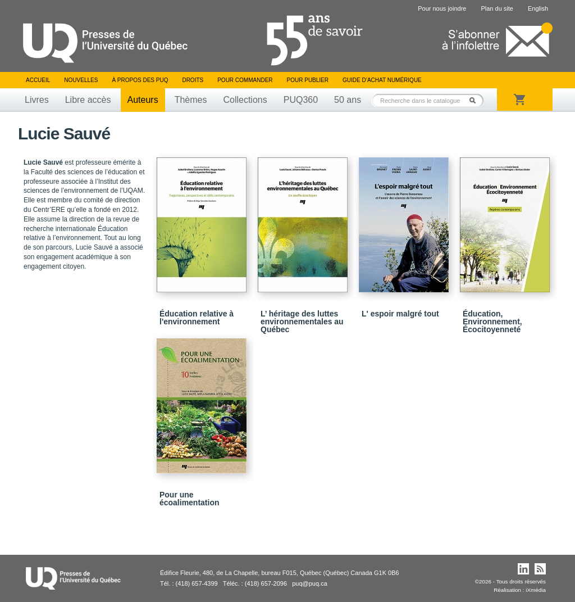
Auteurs (142, 100)
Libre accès (88, 100)
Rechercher (475, 100)
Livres (37, 100)
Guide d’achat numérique (382, 80)
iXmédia (536, 590)
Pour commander (244, 80)
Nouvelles (81, 80)
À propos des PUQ (140, 80)
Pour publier (307, 80)
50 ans (347, 100)
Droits (192, 80)
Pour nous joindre (442, 8)
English (538, 8)
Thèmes (191, 100)
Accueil (38, 80)
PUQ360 (301, 100)
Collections (245, 100)
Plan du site (497, 8)
